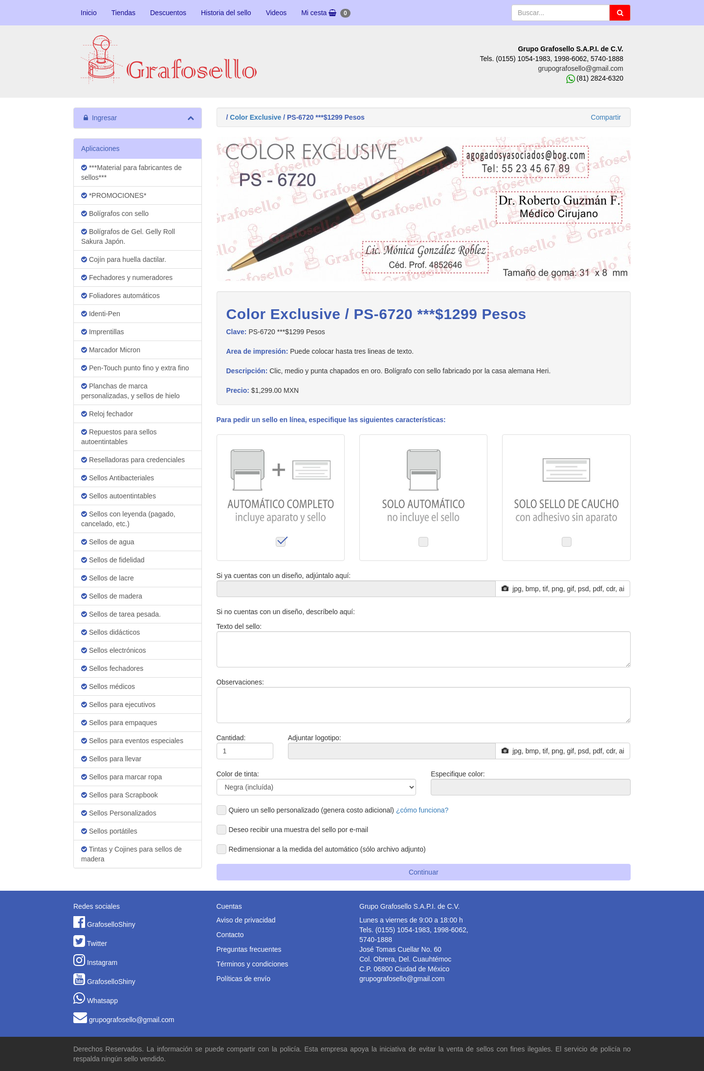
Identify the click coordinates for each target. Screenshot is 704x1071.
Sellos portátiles (109, 831)
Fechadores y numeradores (127, 277)
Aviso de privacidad (246, 920)
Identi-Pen (100, 314)
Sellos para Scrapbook (119, 795)
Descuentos (168, 13)
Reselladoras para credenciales (133, 460)
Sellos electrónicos (113, 650)
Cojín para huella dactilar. (123, 259)
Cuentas (229, 906)
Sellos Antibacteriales (117, 478)
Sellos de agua (107, 542)
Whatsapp (102, 1001)
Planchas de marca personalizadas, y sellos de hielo (130, 391)
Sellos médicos (108, 686)
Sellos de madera (111, 596)
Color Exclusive (255, 117)
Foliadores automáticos (120, 296)
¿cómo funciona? (422, 810)
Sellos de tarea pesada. (121, 614)
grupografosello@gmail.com (580, 68)
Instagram (102, 962)
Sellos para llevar (111, 759)
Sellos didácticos (110, 632)
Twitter (97, 943)
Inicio (89, 13)
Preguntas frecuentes (249, 949)
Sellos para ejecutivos (118, 704)
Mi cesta (325, 13)
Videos (276, 13)
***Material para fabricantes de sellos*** (131, 172)
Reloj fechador (107, 414)
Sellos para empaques (119, 723)
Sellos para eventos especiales (132, 741)
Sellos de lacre (107, 578)
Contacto (230, 935)
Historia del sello (226, 13)
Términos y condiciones (252, 964)
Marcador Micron (110, 350)
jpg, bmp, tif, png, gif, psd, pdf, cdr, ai (563, 589)
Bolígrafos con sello (115, 213)
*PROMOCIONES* (113, 195)
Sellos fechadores (112, 668)
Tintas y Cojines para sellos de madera (131, 854)
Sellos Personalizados (118, 813)
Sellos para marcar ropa (121, 777)
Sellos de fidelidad (113, 560)
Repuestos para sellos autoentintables (118, 437)
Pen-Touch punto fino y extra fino (135, 368)
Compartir (606, 117)
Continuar (424, 872)
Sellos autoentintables (118, 496)
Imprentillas (102, 332)
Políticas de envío (244, 979)
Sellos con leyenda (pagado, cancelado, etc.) (128, 519)
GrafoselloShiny (111, 924)
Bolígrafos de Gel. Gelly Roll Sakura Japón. (128, 236)
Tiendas (123, 13)
